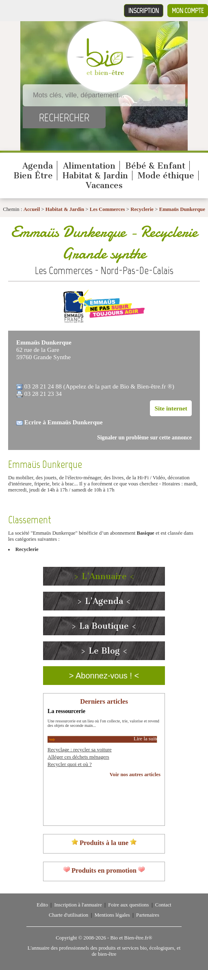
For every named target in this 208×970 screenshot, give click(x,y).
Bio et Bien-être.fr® (131, 938)
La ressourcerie (66, 711)
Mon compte (188, 11)
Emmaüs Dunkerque (182, 209)
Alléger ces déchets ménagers (78, 757)
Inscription (143, 11)
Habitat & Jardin (95, 175)
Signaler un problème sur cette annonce (144, 438)
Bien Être (33, 175)
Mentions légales (112, 915)
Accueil (32, 209)
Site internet (170, 408)
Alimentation (89, 166)
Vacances (104, 185)
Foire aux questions (128, 905)
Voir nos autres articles (135, 774)
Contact (163, 905)
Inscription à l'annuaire (78, 905)
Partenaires (147, 915)
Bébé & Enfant (155, 166)
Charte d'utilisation (68, 915)
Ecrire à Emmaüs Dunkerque (63, 422)
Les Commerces (107, 209)
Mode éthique (166, 175)
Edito (42, 905)
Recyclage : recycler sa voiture (80, 750)
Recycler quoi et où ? (70, 764)
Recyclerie (142, 209)
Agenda (37, 166)
